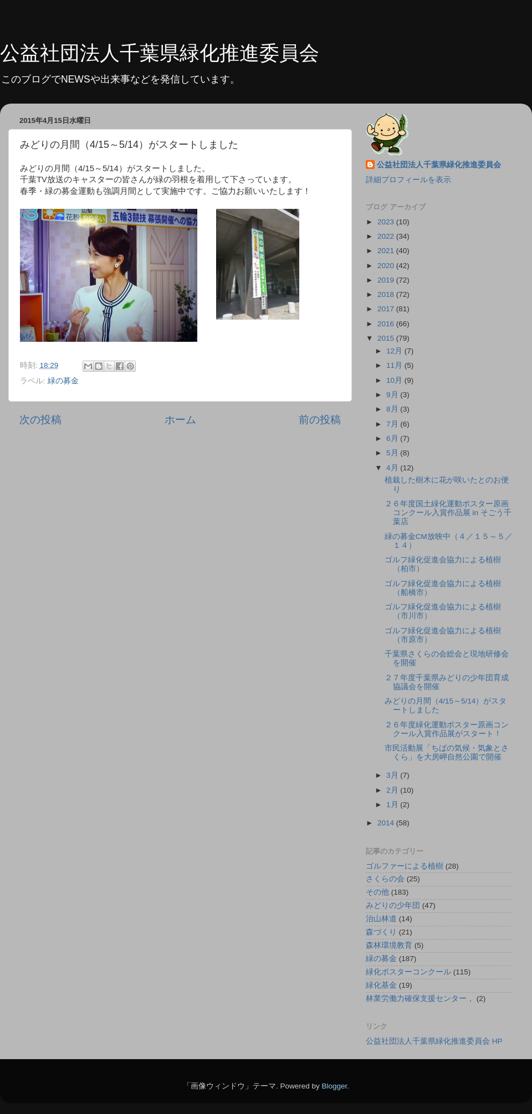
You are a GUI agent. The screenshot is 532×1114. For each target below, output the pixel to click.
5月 (393, 453)
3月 (393, 775)
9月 (393, 395)
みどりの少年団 (393, 905)
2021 (386, 251)
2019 (386, 280)
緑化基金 (381, 985)
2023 (386, 222)
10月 (395, 380)
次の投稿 (40, 419)
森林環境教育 (389, 945)
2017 (386, 309)
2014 (386, 823)
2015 (386, 338)
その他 (377, 892)
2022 (386, 236)
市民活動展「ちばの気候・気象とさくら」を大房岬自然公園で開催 (447, 752)
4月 (393, 468)
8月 (393, 409)
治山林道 (381, 919)
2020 (386, 265)
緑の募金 (63, 381)
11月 (395, 365)
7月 (393, 424)
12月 (395, 351)
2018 (386, 294)
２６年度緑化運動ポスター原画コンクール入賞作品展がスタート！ (447, 729)
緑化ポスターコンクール (408, 972)
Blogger (334, 1086)
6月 (393, 438)
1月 (393, 804)
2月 (393, 790)
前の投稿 (320, 419)
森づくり (381, 932)
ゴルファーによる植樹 (404, 866)
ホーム (180, 419)
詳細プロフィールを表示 (408, 180)
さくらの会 (385, 879)
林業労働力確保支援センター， (420, 998)
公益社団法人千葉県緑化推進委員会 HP (434, 1041)
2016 (386, 324)
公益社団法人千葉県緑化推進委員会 (159, 53)
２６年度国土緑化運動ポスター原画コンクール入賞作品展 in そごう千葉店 (448, 513)
